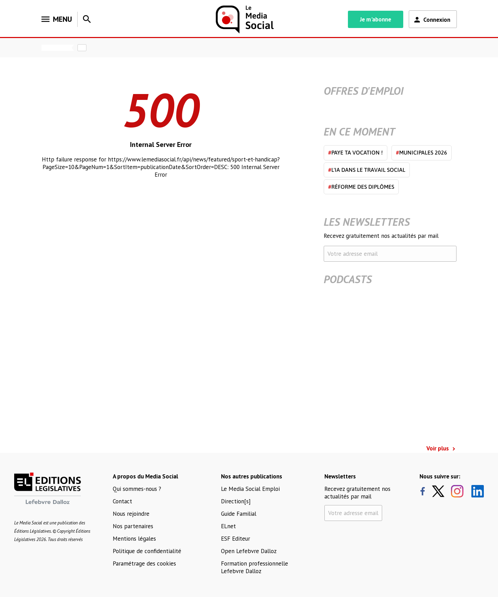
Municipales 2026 (421, 152)
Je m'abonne (375, 19)
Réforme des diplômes (361, 187)
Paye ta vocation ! (355, 152)
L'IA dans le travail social (366, 170)
